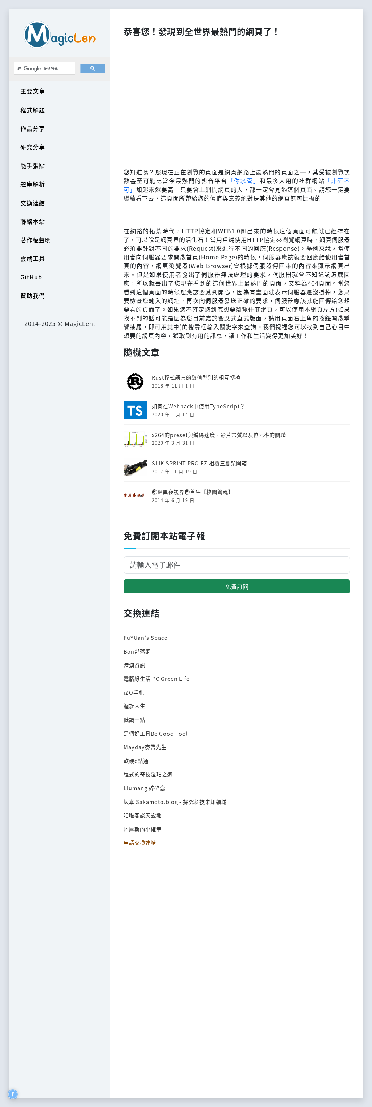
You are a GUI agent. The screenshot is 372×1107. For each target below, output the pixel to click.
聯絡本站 (32, 221)
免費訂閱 (236, 586)
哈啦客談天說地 (143, 815)
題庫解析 (32, 183)
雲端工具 (32, 258)
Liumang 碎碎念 (144, 788)
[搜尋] (43, 68)
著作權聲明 (35, 239)
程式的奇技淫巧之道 (148, 774)
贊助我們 (32, 295)
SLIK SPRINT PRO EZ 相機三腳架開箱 (199, 463)
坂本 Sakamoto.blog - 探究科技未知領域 (175, 801)
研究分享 (32, 146)
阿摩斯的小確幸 (143, 829)
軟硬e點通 (136, 760)
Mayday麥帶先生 (145, 747)
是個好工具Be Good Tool (156, 733)
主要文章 (32, 90)
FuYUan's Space (145, 637)
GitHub (31, 276)
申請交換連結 (140, 842)
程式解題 (32, 109)
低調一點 (134, 719)
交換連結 (32, 202)
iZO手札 (134, 692)
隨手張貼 (32, 165)
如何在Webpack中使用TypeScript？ (198, 406)
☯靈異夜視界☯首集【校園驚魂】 (193, 492)
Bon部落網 (137, 651)
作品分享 (32, 128)
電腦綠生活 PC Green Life (157, 678)
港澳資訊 (134, 665)
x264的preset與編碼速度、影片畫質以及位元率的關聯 (219, 435)
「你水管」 (243, 180)
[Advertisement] (237, 100)
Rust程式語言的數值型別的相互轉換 (196, 377)
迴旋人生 (134, 706)
